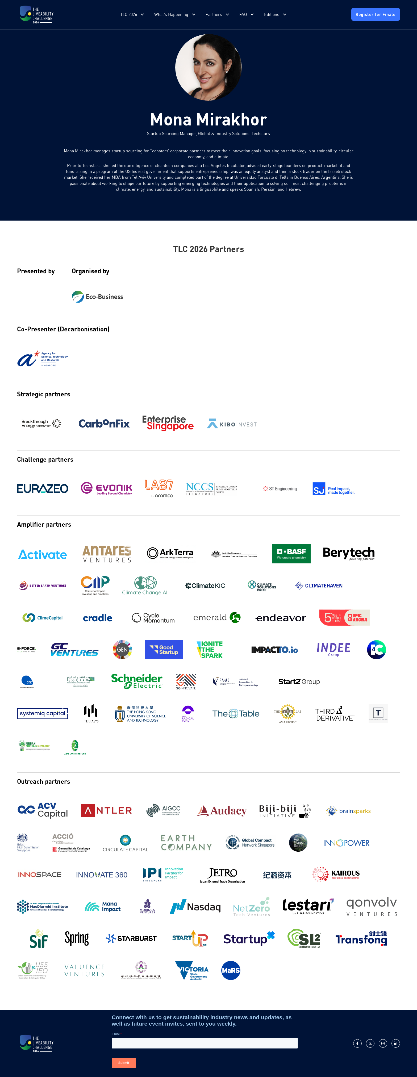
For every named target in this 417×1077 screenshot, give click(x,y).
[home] (36, 14)
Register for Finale (376, 14)
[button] (133, 14)
